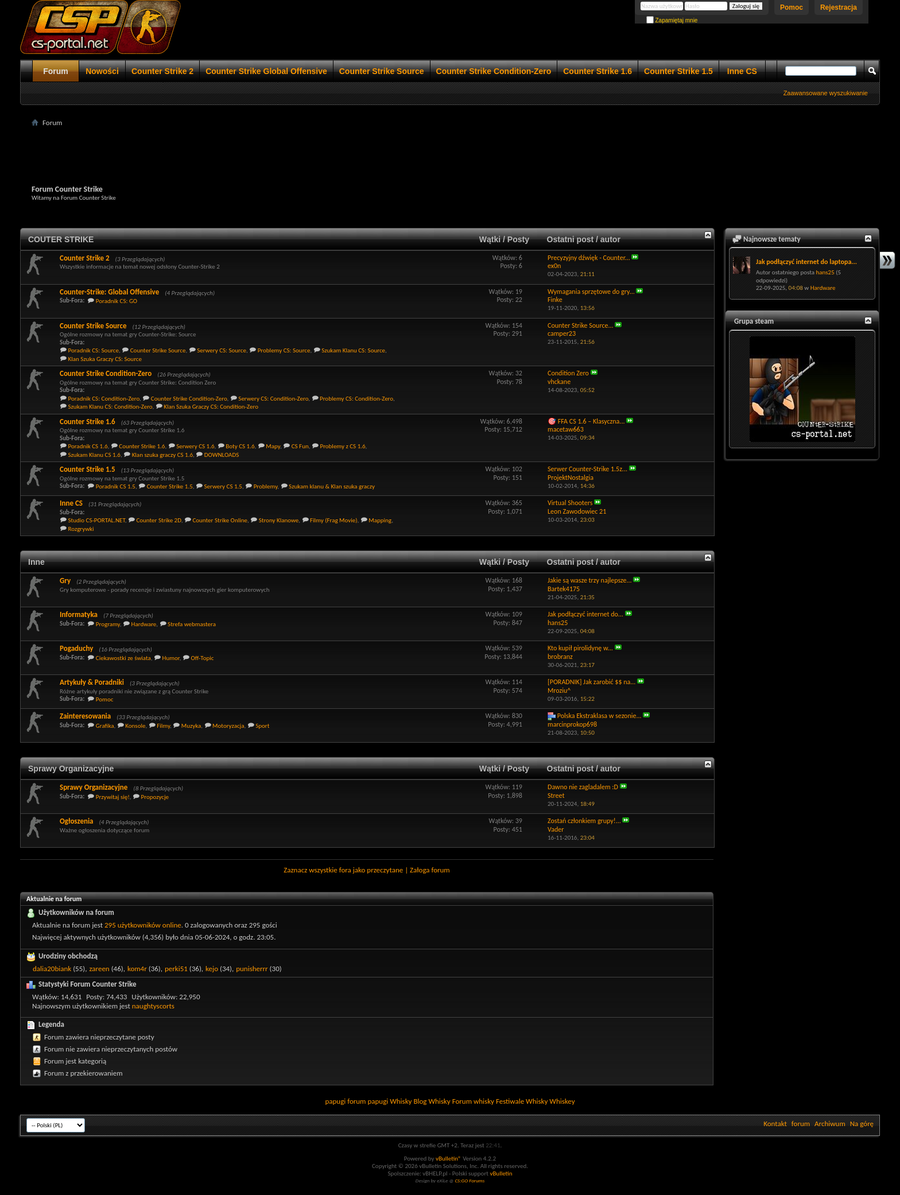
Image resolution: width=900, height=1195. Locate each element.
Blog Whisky (431, 1101)
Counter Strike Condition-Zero (494, 71)
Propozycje (155, 797)
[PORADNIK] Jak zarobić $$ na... (591, 682)
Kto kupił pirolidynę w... (580, 648)
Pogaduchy (76, 648)
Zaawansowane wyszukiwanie (825, 93)
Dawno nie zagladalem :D (583, 787)
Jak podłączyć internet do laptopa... (806, 262)
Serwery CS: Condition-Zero (273, 398)
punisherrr (251, 968)
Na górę (862, 1123)
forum (801, 1123)
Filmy (163, 726)
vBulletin (501, 1173)
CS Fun (300, 446)
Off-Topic (202, 658)
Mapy (273, 446)
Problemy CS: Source (284, 350)
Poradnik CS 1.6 (88, 446)
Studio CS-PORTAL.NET (96, 520)
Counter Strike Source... (581, 325)
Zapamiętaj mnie (672, 20)
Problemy (266, 486)
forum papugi (367, 1101)
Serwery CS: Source (221, 350)
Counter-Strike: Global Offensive (109, 292)
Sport (262, 726)
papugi (335, 1101)
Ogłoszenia (77, 821)
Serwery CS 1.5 (223, 486)
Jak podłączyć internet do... (585, 614)
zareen (99, 968)
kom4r (137, 968)
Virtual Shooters (570, 503)
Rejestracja (838, 7)
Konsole (135, 726)
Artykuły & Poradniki (92, 682)
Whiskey (562, 1101)
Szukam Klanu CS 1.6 (94, 455)
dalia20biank (52, 968)
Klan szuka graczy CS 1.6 (162, 455)
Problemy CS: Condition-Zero (356, 398)
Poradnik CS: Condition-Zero (104, 398)
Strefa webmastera (192, 624)
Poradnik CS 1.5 (115, 486)
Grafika (105, 726)
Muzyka (191, 726)
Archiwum (829, 1123)
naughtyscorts (153, 1006)
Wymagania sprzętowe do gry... (591, 292)
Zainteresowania (85, 716)
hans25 (825, 272)
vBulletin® (448, 1158)
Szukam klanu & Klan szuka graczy (332, 486)
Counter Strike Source (381, 71)
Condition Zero (568, 373)
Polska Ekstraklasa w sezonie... (599, 716)
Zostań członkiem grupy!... (584, 821)
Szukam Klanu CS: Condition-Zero (110, 406)
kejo (211, 968)
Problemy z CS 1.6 (342, 446)
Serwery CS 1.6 (195, 446)
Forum (55, 71)
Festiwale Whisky (522, 1101)
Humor (171, 658)
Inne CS (742, 71)
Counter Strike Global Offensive (266, 71)
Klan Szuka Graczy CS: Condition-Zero (211, 406)
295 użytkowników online (142, 925)
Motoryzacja (228, 726)
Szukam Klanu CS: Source (353, 350)
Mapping (379, 520)
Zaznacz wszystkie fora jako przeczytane (343, 870)
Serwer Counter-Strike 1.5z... (587, 469)
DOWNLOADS (221, 455)
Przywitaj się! (113, 797)
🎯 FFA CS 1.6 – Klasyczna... (586, 421)
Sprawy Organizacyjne (71, 768)
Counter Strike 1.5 (678, 71)
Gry (65, 580)
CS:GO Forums (469, 1180)
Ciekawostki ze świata (123, 658)
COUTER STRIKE (61, 239)
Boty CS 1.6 (240, 446)
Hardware (144, 624)
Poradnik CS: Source (93, 350)
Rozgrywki (81, 529)
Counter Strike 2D (158, 520)
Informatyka (79, 614)
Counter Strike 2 (162, 71)
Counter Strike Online (219, 520)
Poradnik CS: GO (116, 301)
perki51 (176, 968)
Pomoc (791, 7)
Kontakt (775, 1123)
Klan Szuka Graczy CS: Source (105, 359)
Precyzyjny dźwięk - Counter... (589, 258)
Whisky (401, 1101)
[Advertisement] (450, 155)
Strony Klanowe (279, 520)
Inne (36, 562)
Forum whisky (473, 1101)
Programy (108, 624)
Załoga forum (430, 870)
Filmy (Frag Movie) (334, 520)
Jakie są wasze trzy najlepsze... (590, 580)
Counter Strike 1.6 (597, 71)
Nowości (102, 71)
